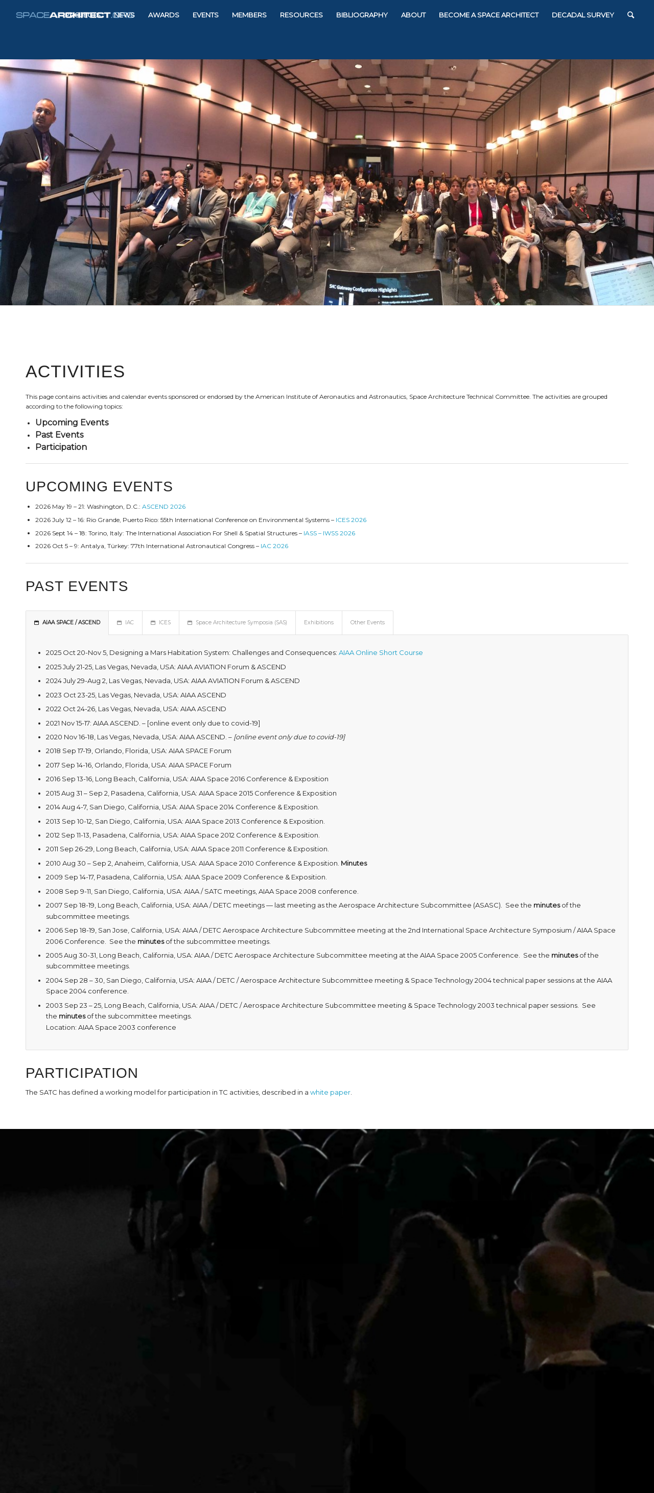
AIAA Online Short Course (381, 652)
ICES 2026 (351, 520)
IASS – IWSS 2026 (329, 533)
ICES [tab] (161, 622)
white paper (330, 1092)
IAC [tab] (125, 622)
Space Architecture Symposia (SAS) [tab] (237, 622)
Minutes (354, 863)
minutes (546, 905)
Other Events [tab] (368, 622)
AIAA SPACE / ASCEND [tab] (67, 622)
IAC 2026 (274, 546)
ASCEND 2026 (163, 506)
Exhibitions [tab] (319, 622)
